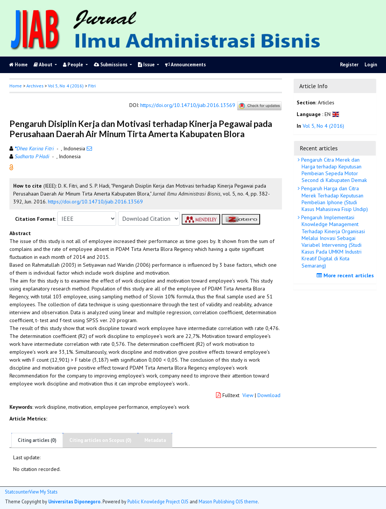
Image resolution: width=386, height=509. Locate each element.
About (44, 64)
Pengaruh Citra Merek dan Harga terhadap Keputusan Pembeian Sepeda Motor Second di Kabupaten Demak (333, 170)
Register (349, 64)
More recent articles (346, 275)
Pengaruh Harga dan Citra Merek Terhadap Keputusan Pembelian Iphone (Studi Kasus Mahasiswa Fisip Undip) (334, 198)
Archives (34, 86)
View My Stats (43, 492)
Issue (147, 64)
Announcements (185, 64)
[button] (11, 167)
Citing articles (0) (37, 440)
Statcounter (17, 492)
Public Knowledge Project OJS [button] (157, 501)
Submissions (111, 64)
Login (371, 64)
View (247, 395)
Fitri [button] (92, 86)
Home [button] (15, 86)
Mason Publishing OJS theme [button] (228, 501)
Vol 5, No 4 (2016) (66, 86)
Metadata (155, 440)
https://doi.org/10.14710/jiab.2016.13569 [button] (95, 201)
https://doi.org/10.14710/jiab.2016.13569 (187, 105)
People (73, 64)
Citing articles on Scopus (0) (100, 440)
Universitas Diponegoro (74, 501)
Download (268, 395)
